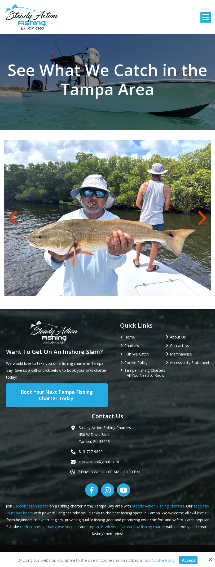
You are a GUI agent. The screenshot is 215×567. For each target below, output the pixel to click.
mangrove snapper (63, 526)
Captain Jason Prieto (30, 506)
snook (39, 526)
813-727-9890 (91, 451)
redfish (26, 526)
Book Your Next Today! (57, 395)
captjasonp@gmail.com (99, 461)
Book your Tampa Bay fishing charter (133, 526)
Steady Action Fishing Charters (158, 506)
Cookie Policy (163, 560)
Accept (188, 560)
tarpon (93, 526)
